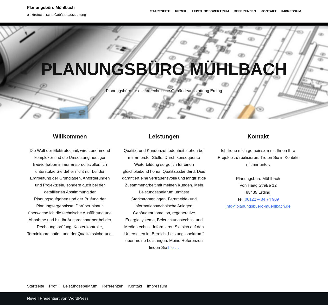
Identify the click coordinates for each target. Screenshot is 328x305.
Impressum (291, 11)
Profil (181, 11)
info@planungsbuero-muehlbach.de (258, 206)
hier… (173, 247)
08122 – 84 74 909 (262, 199)
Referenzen (245, 11)
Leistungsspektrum (210, 11)
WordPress (79, 298)
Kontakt (268, 11)
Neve (32, 298)
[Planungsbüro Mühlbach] (56, 11)
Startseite (160, 11)
